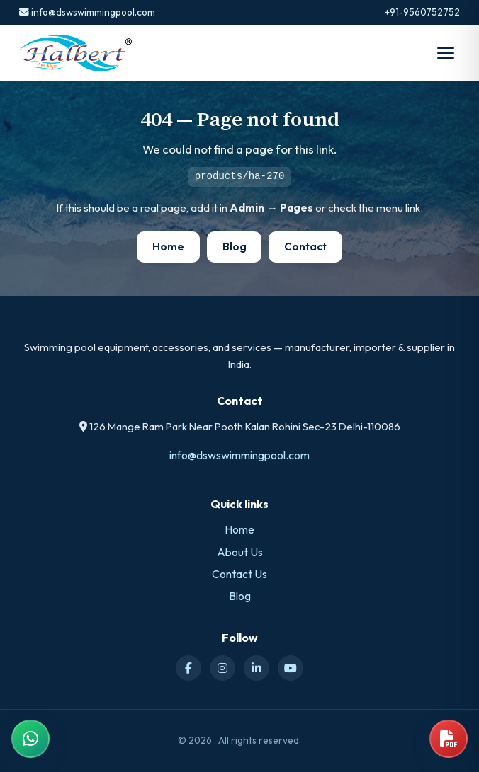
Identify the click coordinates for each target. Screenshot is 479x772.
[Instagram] (222, 668)
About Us (240, 552)
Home (168, 246)
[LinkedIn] (256, 668)
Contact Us (239, 574)
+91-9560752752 (422, 12)
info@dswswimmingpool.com (87, 12)
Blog (234, 246)
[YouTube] (290, 668)
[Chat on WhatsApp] (30, 739)
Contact (305, 246)
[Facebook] (188, 668)
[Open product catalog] (448, 739)
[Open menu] (446, 53)
